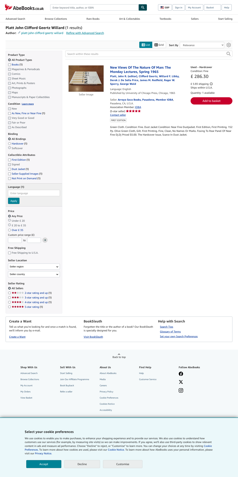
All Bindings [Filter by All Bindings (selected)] (17, 138)
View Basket (26, 397)
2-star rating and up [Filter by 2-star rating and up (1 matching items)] (32, 292)
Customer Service (147, 379)
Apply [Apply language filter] (13, 200)
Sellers (195, 18)
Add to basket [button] (211, 101)
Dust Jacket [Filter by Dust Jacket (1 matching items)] (18, 169)
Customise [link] (122, 464)
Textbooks (165, 18)
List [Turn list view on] (146, 45)
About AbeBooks (108, 373)
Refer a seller (66, 391)
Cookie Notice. (116, 449)
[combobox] (94, 7)
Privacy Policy (106, 391)
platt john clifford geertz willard (42, 33)
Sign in (178, 7)
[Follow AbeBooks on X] (181, 382)
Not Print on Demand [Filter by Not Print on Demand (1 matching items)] (24, 178)
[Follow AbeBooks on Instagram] (181, 391)
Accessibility (106, 410)
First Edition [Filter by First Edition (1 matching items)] (19, 159)
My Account (194, 7)
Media (103, 379)
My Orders (25, 391)
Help (226, 7)
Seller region (17, 266)
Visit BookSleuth (93, 336)
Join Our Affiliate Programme (74, 379)
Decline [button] (82, 464)
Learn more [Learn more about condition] (28, 103)
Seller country (17, 274)
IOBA (138, 107)
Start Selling (225, 18)
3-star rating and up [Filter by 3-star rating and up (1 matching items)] (32, 297)
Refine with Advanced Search (85, 33)
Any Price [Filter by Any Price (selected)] (15, 216)
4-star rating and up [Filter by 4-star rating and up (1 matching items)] (32, 302)
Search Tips (166, 326)
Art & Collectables (129, 18)
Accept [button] (43, 464)
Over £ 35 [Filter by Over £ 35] (16, 230)
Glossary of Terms (170, 331)
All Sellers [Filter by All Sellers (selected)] (18, 288)
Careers (103, 385)
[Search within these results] (148, 54)
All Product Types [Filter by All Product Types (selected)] (20, 59)
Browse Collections (56, 18)
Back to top (119, 357)
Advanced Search (15, 18)
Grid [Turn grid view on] (159, 45)
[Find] (143, 7)
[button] (228, 54)
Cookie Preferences (109, 397)
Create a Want (17, 336)
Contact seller (118, 114)
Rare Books (92, 18)
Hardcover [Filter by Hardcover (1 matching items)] (17, 143)
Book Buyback (67, 385)
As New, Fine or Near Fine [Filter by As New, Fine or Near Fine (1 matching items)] (26, 113)
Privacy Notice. (43, 453)
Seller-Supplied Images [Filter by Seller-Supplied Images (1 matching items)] (25, 173)
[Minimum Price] (15, 240)
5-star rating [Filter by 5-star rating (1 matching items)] (27, 306)
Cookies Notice (107, 403)
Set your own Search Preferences (179, 336)
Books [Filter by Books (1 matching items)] (15, 64)
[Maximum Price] (34, 240)
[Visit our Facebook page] (181, 374)
